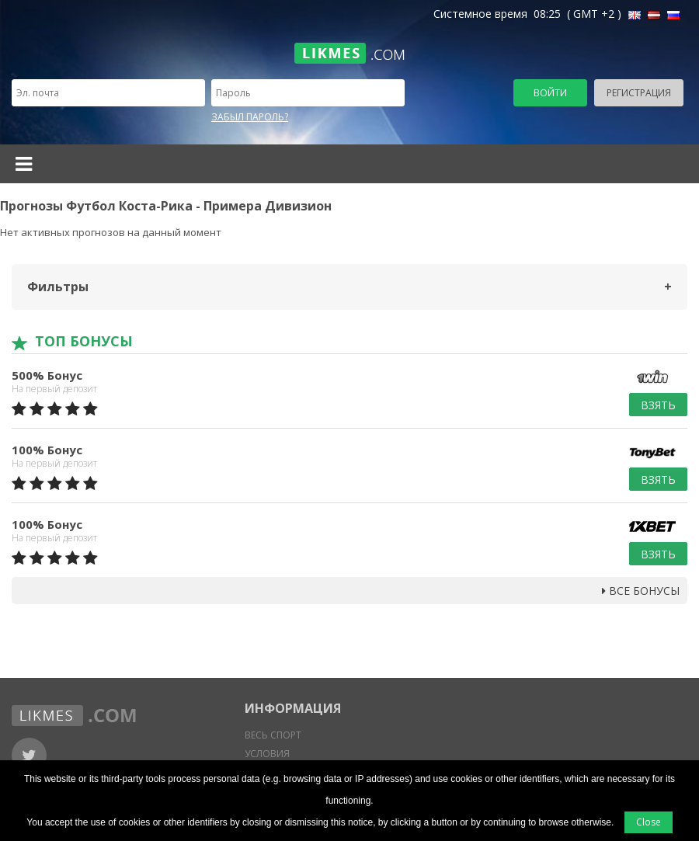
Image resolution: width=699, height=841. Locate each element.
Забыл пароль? (249, 116)
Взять (658, 405)
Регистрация (639, 92)
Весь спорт (273, 735)
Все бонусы (641, 590)
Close (648, 822)
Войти (550, 92)
